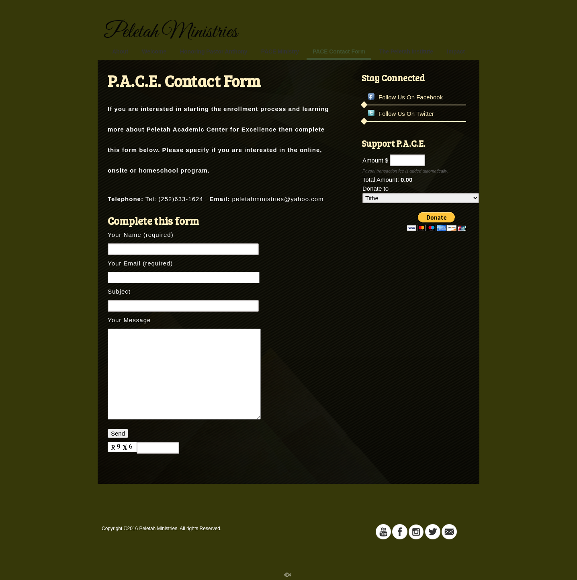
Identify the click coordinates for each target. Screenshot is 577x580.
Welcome (154, 51)
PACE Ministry (280, 51)
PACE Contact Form (339, 51)
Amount (372, 160)
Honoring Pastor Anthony (214, 51)
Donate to (375, 188)
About (120, 51)
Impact (456, 51)
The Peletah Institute (406, 51)
